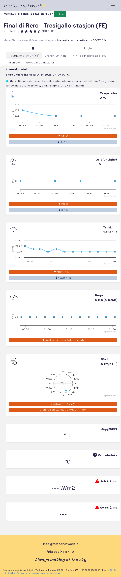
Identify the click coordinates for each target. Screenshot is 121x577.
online (60, 14)
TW (72, 552)
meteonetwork (25, 5)
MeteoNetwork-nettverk (73, 40)
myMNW (9, 14)
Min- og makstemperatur (90, 55)
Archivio (14, 62)
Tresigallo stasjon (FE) (23, 55)
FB (65, 552)
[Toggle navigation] (112, 5)
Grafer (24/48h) (56, 55)
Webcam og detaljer (40, 62)
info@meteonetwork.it (60, 544)
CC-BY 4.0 (99, 40)
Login (88, 48)
